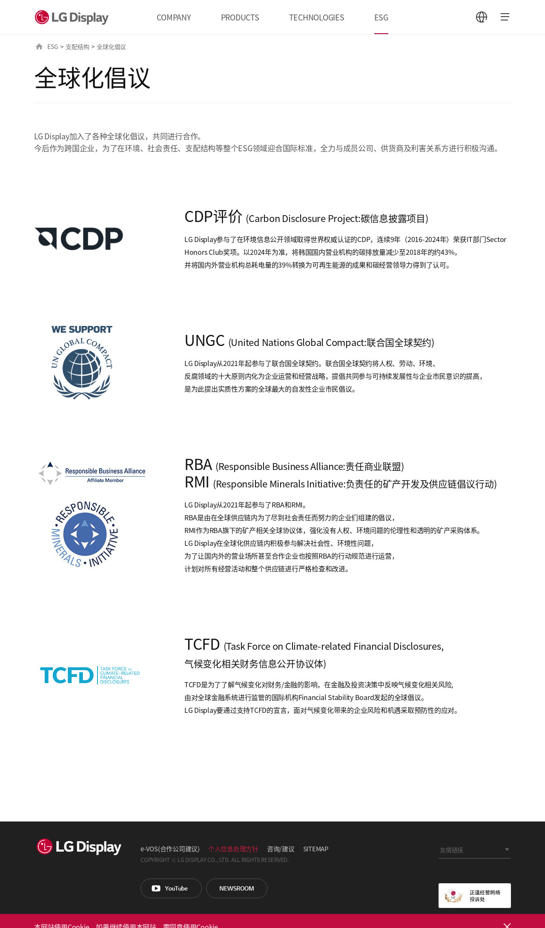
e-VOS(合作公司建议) (170, 848)
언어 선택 (482, 17)
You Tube (171, 888)
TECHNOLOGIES (316, 17)
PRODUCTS (240, 17)
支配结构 (77, 46)
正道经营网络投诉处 (475, 895)
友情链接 (451, 849)
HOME (39, 46)
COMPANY (174, 17)
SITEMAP (315, 848)
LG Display (73, 17)
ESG (381, 17)
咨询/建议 (281, 848)
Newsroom (237, 888)
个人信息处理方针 (233, 848)
